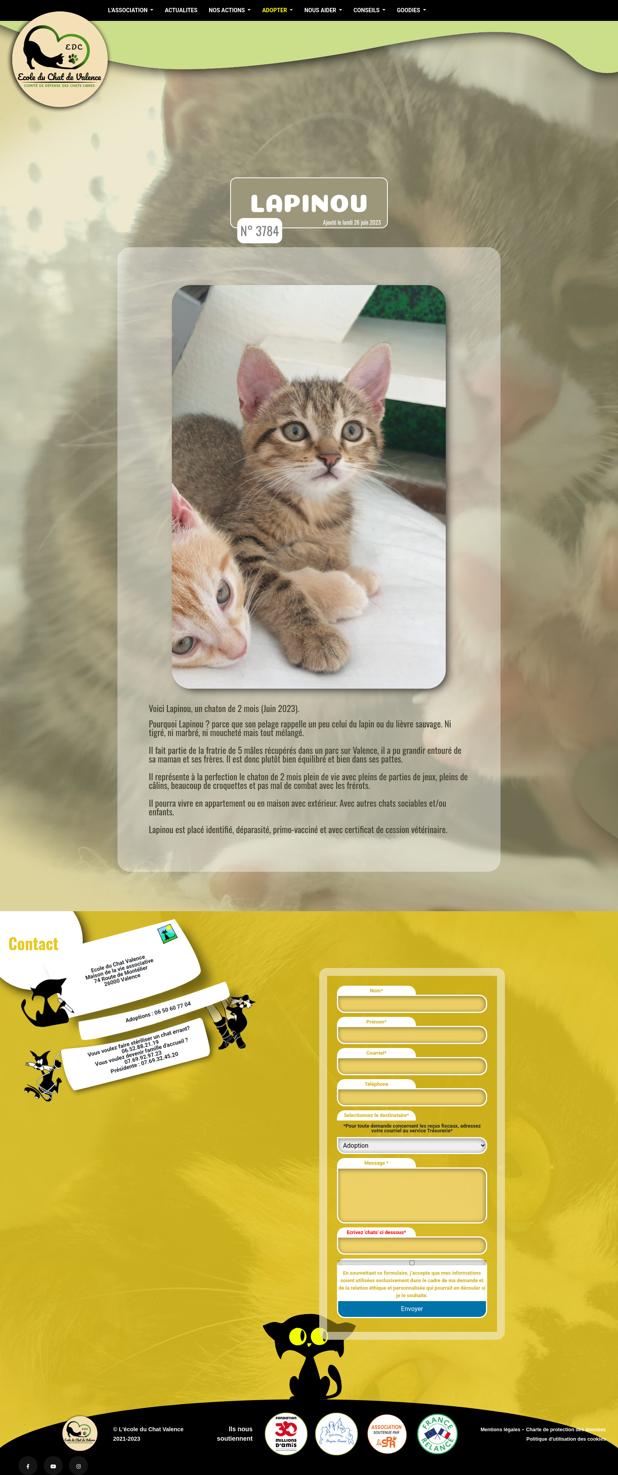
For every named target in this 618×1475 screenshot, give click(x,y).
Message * (376, 1163)
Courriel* (376, 1053)
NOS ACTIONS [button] (227, 10)
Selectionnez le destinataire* (376, 1115)
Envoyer (412, 1309)
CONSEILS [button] (367, 10)
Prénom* (377, 1022)
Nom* (376, 991)
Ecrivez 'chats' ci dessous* (376, 1232)
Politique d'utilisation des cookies (566, 1439)
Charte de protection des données (566, 1429)
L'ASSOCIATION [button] (128, 10)
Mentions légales (500, 1429)
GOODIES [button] (409, 10)
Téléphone (376, 1084)
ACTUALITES (181, 10)
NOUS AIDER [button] (320, 10)
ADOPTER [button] (275, 10)
